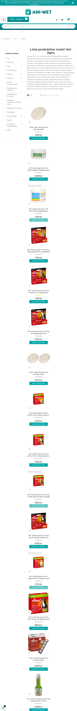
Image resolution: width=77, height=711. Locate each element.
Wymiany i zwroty (45, 622)
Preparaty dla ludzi (14, 108)
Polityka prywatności (47, 625)
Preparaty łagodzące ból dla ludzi (14, 102)
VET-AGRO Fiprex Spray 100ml (63, 495)
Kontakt (4, 647)
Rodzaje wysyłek (45, 615)
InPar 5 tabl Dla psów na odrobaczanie (63, 373)
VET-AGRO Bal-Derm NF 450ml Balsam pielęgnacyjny (38, 536)
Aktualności (5, 644)
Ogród (9, 120)
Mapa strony (5, 650)
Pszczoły (10, 62)
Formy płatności (45, 618)
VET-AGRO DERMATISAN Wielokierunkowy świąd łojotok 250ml (63, 414)
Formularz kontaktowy (47, 628)
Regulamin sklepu (7, 640)
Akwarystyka (11, 116)
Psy (8, 58)
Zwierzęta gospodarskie (12, 125)
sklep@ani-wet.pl (7, 626)
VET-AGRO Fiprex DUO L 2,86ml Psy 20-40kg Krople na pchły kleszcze (63, 332)
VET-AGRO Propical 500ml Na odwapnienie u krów (38, 414)
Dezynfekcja (11, 70)
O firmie (4, 637)
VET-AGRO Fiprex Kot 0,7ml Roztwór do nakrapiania (38, 210)
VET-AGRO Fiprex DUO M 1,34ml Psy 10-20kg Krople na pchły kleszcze (38, 291)
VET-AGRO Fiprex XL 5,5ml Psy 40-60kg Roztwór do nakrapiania (38, 332)
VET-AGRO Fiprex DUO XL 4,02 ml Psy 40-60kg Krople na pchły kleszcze (38, 373)
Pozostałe (10, 112)
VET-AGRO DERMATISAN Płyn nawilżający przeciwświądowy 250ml (38, 455)
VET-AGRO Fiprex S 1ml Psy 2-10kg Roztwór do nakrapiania (63, 169)
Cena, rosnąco (62, 95)
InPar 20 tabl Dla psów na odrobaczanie (63, 536)
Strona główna (11, 53)
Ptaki (9, 130)
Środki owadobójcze (12, 83)
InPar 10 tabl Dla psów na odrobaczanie (38, 495)
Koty (8, 66)
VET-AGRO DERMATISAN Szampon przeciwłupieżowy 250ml (63, 455)
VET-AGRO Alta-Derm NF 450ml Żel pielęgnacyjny (38, 577)
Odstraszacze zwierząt (12, 95)
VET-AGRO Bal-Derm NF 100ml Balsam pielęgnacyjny (64, 128)
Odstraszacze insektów (12, 89)
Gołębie (10, 74)
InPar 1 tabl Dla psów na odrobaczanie (38, 128)
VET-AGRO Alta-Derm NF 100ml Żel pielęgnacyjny (38, 169)
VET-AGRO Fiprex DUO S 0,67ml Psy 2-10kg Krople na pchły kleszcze (63, 251)
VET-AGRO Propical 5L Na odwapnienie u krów (64, 577)
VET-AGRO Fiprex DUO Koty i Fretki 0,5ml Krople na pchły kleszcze (63, 291)
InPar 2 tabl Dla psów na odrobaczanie (38, 251)
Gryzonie (10, 78)
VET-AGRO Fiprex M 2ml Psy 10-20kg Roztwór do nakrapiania (63, 210)
